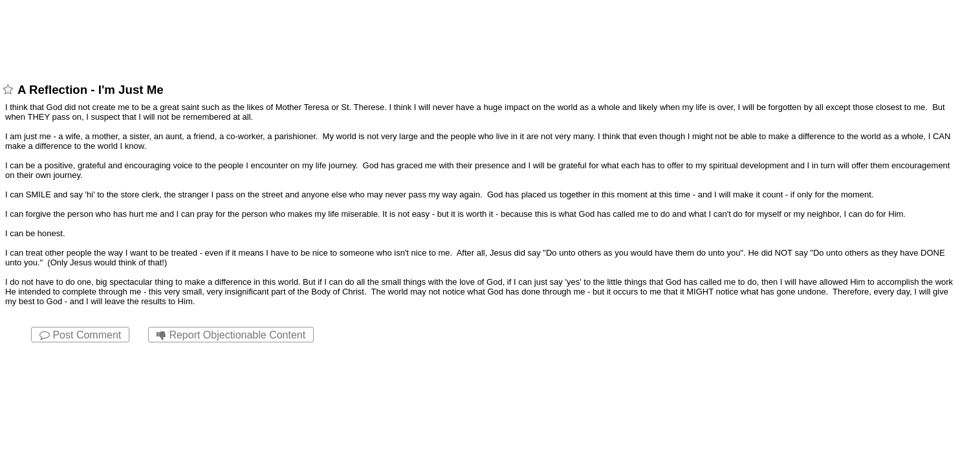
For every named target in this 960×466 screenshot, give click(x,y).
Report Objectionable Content (231, 334)
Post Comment (80, 334)
